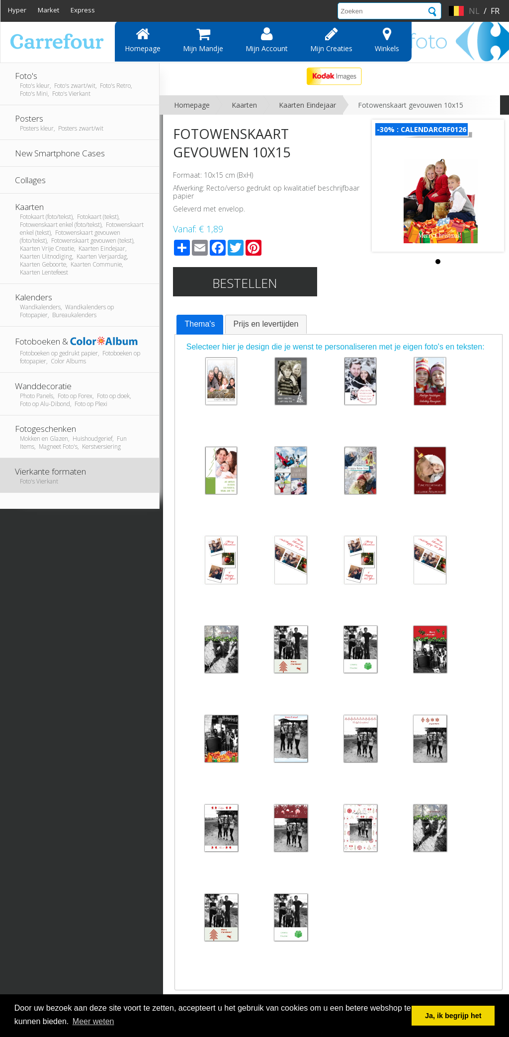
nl (474, 10)
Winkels (387, 39)
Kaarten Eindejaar (307, 105)
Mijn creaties (331, 39)
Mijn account (267, 39)
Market (48, 9)
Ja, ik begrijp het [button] (453, 1016)
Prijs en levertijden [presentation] (266, 324)
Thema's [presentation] (200, 324)
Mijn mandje (203, 39)
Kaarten (244, 105)
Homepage (143, 39)
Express (83, 9)
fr (495, 10)
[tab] (200, 325)
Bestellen (244, 283)
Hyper (17, 9)
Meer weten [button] (93, 1021)
